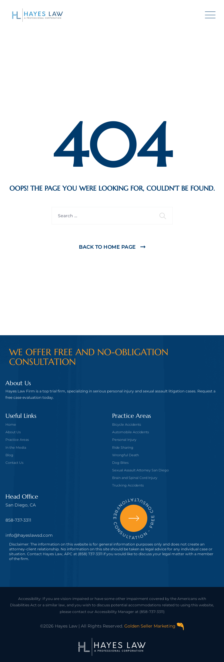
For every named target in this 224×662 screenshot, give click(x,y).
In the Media (15, 447)
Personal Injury (124, 440)
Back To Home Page (107, 247)
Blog (9, 455)
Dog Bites (120, 462)
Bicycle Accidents (126, 424)
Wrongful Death (125, 455)
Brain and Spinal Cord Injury (134, 478)
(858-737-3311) (152, 611)
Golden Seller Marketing (154, 626)
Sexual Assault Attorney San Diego (140, 470)
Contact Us (14, 462)
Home (10, 424)
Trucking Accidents (128, 485)
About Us (13, 432)
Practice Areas (17, 440)
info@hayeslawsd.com (29, 535)
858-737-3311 (18, 520)
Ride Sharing (122, 447)
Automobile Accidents (130, 432)
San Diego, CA (20, 505)
